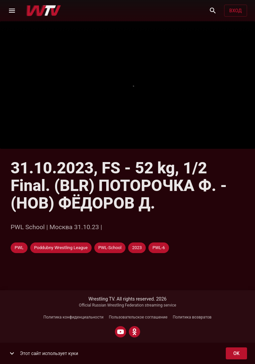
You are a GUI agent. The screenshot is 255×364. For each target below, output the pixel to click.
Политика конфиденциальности (73, 317)
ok (236, 353)
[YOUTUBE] (120, 331)
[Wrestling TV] (43, 10)
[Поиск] (213, 11)
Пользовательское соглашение (138, 317)
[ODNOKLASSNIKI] (134, 331)
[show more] (12, 353)
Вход (235, 11)
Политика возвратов (192, 317)
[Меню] (12, 11)
